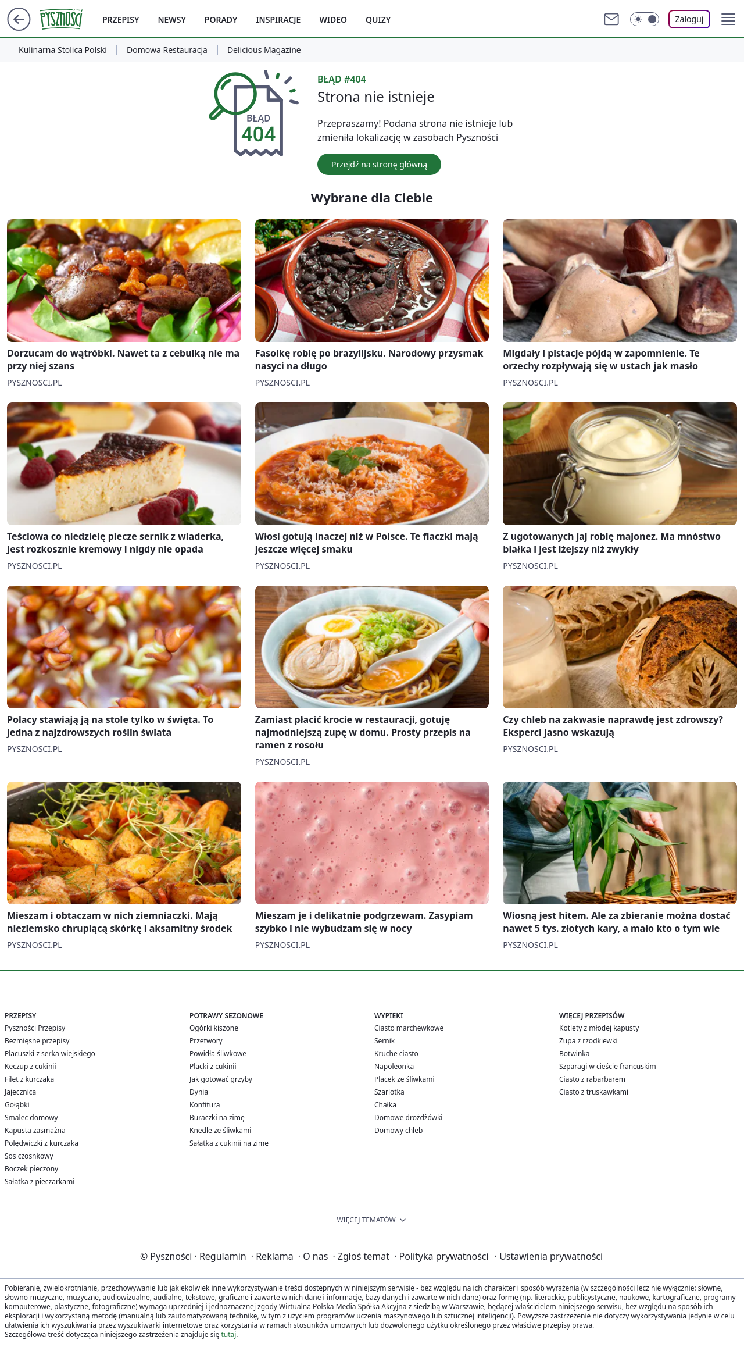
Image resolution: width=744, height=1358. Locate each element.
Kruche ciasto (396, 1053)
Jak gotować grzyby (220, 1079)
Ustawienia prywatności (549, 1256)
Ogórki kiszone (213, 1028)
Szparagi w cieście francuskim (607, 1066)
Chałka (385, 1105)
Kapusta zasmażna (35, 1130)
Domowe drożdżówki (408, 1117)
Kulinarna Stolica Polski (63, 50)
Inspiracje (278, 19)
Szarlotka (389, 1092)
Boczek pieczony (31, 1169)
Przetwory (206, 1041)
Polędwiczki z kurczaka (41, 1143)
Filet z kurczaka (29, 1079)
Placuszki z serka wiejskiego (50, 1053)
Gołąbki (17, 1105)
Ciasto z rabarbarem (592, 1079)
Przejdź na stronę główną (379, 164)
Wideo (333, 19)
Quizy (378, 19)
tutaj (228, 1334)
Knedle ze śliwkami (220, 1130)
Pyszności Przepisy (35, 1028)
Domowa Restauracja (167, 50)
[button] (728, 19)
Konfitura (204, 1105)
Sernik (384, 1041)
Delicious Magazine (264, 50)
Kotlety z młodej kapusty (599, 1028)
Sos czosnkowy (29, 1156)
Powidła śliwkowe (217, 1053)
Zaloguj (689, 18)
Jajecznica (20, 1092)
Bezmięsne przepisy (37, 1041)
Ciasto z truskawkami (593, 1092)
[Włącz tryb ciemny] (644, 19)
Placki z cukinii (213, 1066)
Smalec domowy (31, 1117)
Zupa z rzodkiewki (588, 1041)
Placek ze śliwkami (404, 1079)
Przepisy (120, 19)
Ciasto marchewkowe (408, 1028)
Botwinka (574, 1053)
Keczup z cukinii (30, 1066)
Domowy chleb (398, 1130)
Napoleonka (394, 1066)
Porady (221, 19)
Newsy (171, 19)
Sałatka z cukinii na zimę (229, 1143)
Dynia (198, 1092)
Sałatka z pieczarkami (39, 1181)
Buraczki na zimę (217, 1117)
